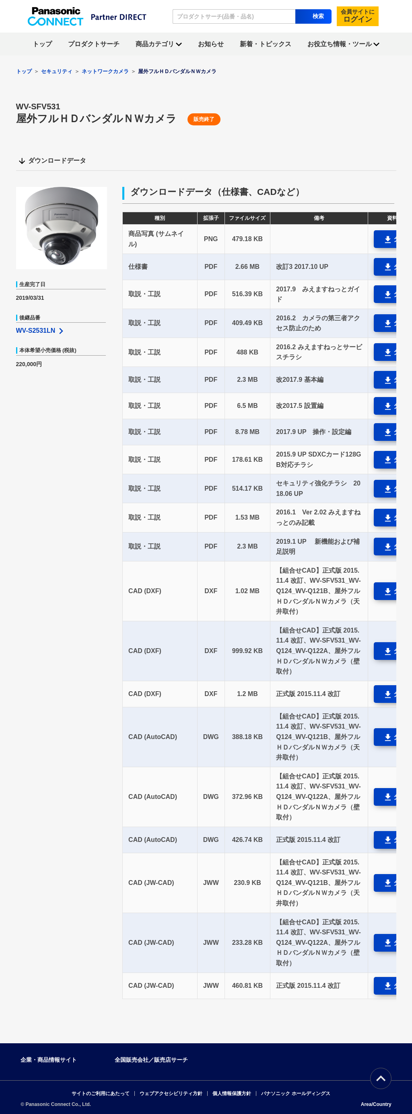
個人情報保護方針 (231, 1093)
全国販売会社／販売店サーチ (151, 1060)
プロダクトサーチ (93, 44)
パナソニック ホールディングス (295, 1093)
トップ (42, 44)
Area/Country (376, 1104)
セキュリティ (56, 71)
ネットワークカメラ (105, 71)
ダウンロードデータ (52, 161)
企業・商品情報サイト (49, 1060)
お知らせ (211, 44)
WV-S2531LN (41, 330)
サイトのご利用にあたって (101, 1093)
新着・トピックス (265, 44)
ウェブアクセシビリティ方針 (171, 1093)
